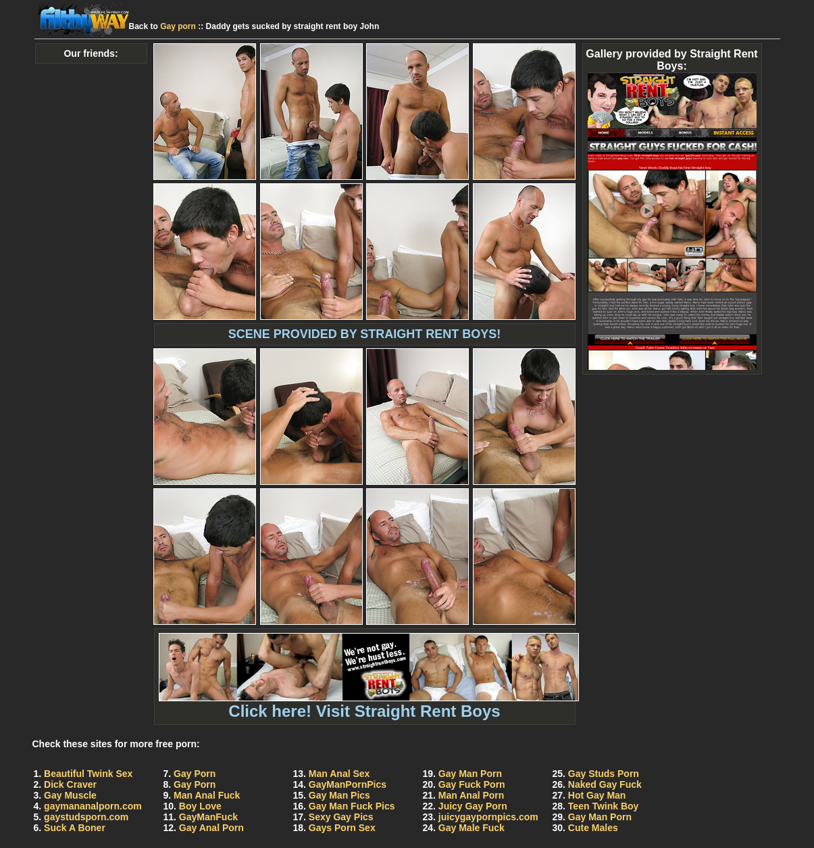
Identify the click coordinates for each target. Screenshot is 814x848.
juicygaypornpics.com (488, 816)
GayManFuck (208, 816)
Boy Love (200, 806)
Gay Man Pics (339, 795)
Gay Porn (194, 773)
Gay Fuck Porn (471, 784)
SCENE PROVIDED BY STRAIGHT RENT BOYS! (364, 334)
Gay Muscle (70, 795)
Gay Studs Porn (603, 773)
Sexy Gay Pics (341, 816)
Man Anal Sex (339, 773)
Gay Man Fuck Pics (352, 806)
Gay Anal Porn (211, 827)
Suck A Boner (74, 827)
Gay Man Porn (470, 773)
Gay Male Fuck (471, 827)
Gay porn (178, 26)
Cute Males (593, 827)
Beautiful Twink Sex (88, 773)
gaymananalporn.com (93, 806)
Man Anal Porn (471, 795)
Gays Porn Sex (342, 827)
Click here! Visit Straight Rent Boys (369, 703)
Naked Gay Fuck (605, 784)
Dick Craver (70, 784)
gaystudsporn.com (86, 816)
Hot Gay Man (597, 795)
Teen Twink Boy (603, 806)
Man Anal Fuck (207, 795)
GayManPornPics (347, 784)
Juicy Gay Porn (472, 806)
